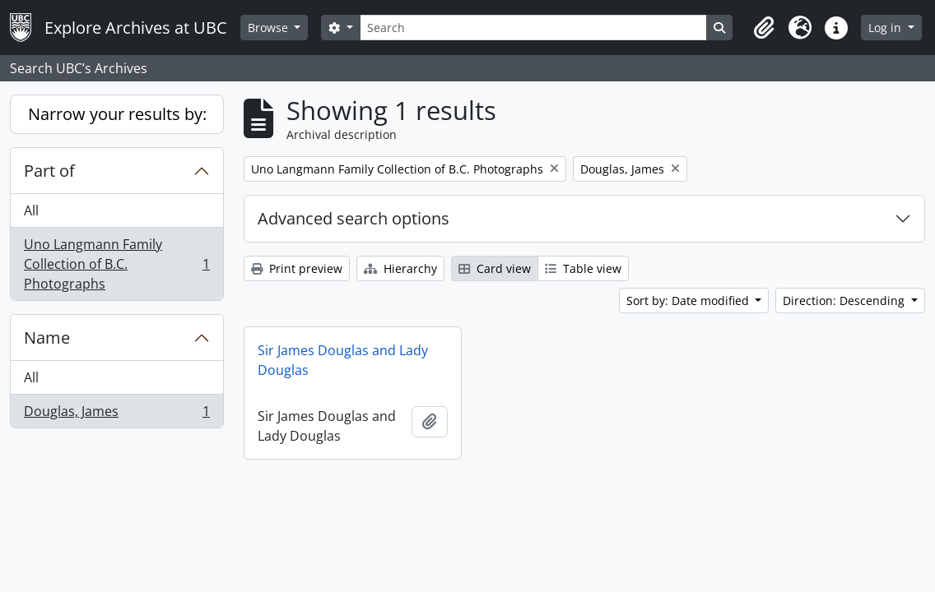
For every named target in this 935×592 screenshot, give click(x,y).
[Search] (533, 27)
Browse (269, 27)
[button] (764, 28)
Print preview (296, 268)
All (31, 210)
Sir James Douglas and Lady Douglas (343, 360)
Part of (49, 171)
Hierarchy (400, 268)
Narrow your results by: (117, 114)
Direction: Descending (845, 300)
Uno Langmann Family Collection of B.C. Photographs (116, 264)
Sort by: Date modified (689, 300)
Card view (494, 268)
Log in (886, 27)
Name (47, 337)
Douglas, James (116, 414)
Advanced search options (353, 218)
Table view (583, 268)
